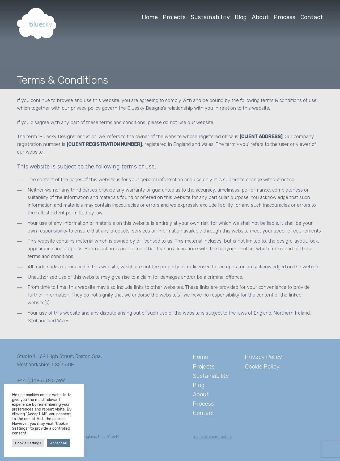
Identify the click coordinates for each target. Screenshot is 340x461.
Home (150, 17)
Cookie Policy (262, 366)
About (260, 17)
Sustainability (210, 17)
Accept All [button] (58, 443)
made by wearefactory (212, 436)
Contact (311, 17)
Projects (174, 17)
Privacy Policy (263, 357)
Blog (241, 17)
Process (284, 17)
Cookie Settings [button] (28, 443)
